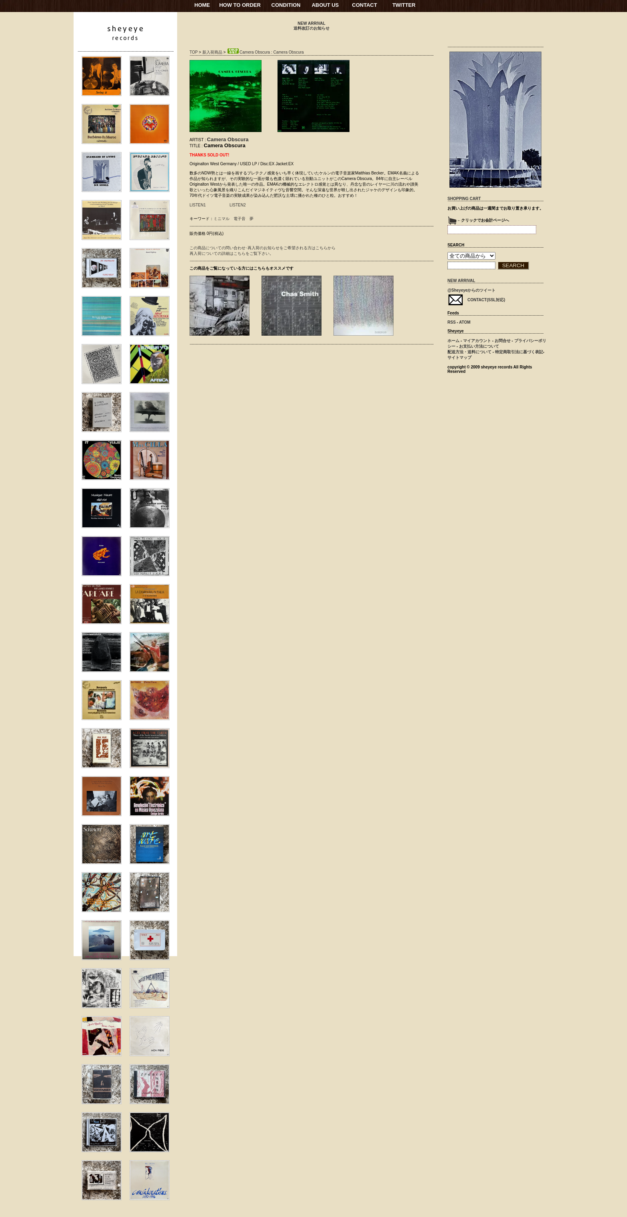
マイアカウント (477, 340)
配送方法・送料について (469, 352)
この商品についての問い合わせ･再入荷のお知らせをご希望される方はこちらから (262, 248)
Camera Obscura (228, 139)
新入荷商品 (212, 52)
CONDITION (286, 5)
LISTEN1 (198, 205)
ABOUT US (325, 5)
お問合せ (503, 340)
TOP (194, 52)
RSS (451, 322)
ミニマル (222, 218)
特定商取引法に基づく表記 (519, 352)
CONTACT (364, 5)
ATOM (465, 322)
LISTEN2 (238, 205)
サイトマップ (459, 357)
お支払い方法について (479, 346)
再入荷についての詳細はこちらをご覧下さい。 (232, 253)
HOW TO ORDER (240, 5)
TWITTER (403, 5)
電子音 (240, 218)
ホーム (453, 340)
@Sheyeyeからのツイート (471, 290)
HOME (202, 5)
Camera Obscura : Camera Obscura (265, 52)
